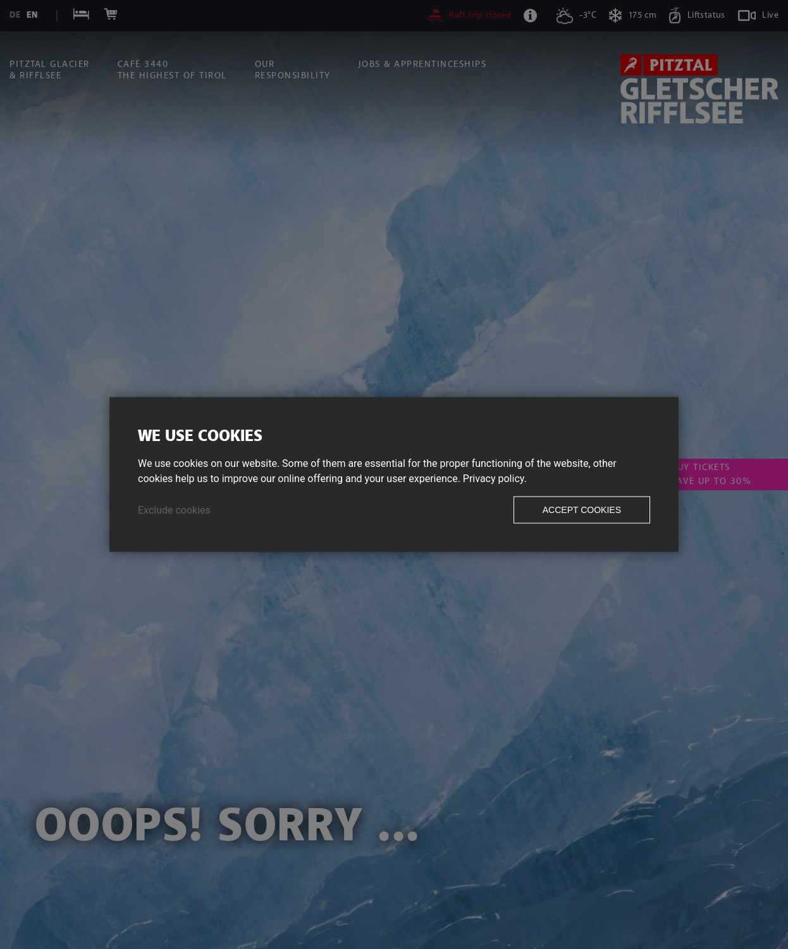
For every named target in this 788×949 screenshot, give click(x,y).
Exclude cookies (174, 510)
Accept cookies (582, 510)
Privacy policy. (495, 479)
